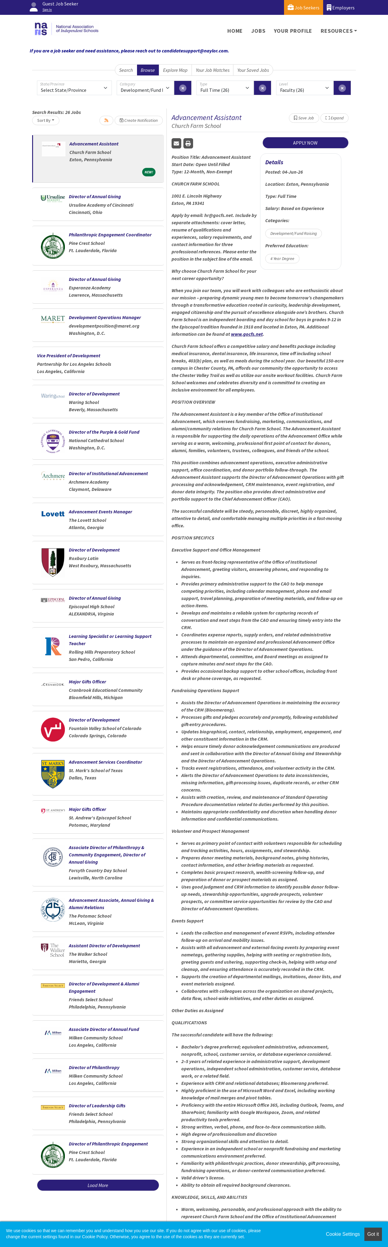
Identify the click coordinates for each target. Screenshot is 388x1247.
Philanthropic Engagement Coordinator (110, 235)
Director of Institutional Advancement (108, 473)
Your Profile (293, 30)
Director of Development (94, 394)
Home (235, 30)
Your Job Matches (212, 70)
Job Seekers (303, 7)
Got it (373, 1234)
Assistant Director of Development (104, 945)
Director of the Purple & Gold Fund (104, 432)
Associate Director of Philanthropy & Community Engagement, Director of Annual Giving (107, 854)
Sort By (44, 120)
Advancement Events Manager (100, 511)
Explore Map (175, 70)
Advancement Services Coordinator (105, 762)
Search (126, 70)
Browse (148, 70)
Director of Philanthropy (94, 1067)
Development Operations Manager (105, 317)
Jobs (258, 30)
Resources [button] (337, 30)
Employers (341, 7)
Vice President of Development (68, 355)
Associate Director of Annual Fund (104, 1029)
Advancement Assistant (94, 144)
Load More (98, 1185)
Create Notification (139, 120)
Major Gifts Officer (87, 682)
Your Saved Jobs (253, 70)
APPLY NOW (305, 143)
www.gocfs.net (247, 334)
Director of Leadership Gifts (97, 1105)
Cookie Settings (343, 1234)
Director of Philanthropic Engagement (108, 1144)
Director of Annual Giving (95, 196)
